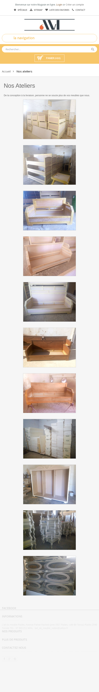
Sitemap (38, 9)
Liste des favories (59, 9)
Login (59, 4)
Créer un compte (75, 4)
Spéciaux (22, 9)
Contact (80, 9)
